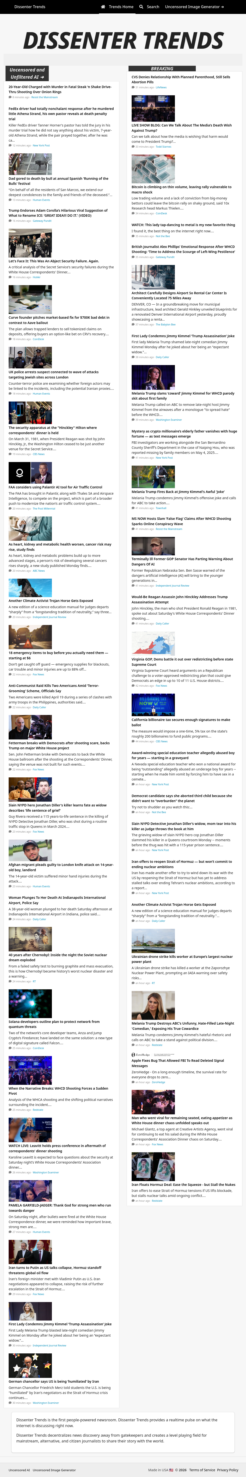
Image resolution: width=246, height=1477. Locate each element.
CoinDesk (38, 339)
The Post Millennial (44, 508)
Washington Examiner (46, 1172)
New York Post (41, 145)
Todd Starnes (163, 146)
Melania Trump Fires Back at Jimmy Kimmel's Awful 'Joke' (178, 491)
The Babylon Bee (166, 324)
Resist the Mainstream (44, 97)
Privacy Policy (227, 1470)
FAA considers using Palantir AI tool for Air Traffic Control (55, 487)
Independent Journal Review (49, 617)
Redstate (38, 1109)
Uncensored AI (19, 1470)
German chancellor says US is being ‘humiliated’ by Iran (54, 1381)
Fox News (38, 674)
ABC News (39, 570)
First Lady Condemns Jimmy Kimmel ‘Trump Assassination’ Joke (60, 1324)
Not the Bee (163, 236)
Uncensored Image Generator (54, 1470)
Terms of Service (202, 1470)
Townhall (161, 508)
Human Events (41, 200)
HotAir (37, 277)
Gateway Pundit (42, 220)
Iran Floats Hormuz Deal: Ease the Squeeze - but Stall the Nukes (183, 1184)
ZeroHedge (158, 1082)
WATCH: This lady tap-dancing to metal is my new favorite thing (183, 224)
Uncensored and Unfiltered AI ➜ (27, 73)
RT (34, 981)
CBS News (39, 454)
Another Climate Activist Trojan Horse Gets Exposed (51, 600)
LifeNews (161, 87)
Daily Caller (39, 707)
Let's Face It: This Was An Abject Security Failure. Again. (54, 261)
